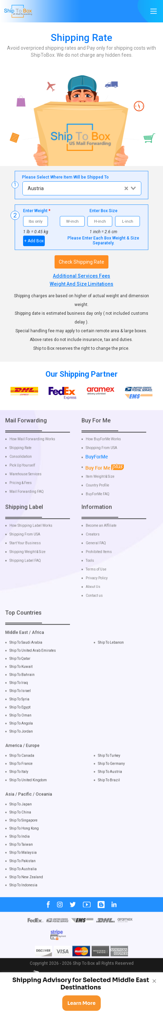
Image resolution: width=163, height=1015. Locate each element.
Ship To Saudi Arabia (25, 656)
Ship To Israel (20, 704)
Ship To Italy (18, 785)
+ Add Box (34, 240)
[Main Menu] (153, 11)
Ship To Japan (20, 817)
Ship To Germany (111, 777)
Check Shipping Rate (81, 262)
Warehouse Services (25, 487)
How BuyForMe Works (103, 452)
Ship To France (21, 777)
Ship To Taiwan (21, 858)
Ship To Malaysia (23, 866)
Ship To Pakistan (22, 874)
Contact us (94, 609)
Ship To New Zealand (26, 890)
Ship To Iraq (18, 696)
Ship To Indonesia (23, 899)
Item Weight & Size (100, 490)
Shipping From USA (24, 547)
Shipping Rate (20, 461)
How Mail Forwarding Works (32, 452)
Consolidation (20, 470)
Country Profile (97, 498)
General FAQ (96, 556)
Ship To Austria (110, 785)
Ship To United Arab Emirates (32, 664)
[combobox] (81, 188)
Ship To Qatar (19, 672)
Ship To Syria (19, 712)
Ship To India (19, 850)
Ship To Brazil (109, 793)
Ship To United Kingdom (28, 793)
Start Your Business (25, 556)
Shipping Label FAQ (25, 574)
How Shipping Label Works (30, 539)
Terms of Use (96, 582)
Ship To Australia (23, 882)
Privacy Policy (97, 591)
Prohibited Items (99, 565)
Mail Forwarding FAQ (26, 505)
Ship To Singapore (23, 834)
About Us (93, 600)
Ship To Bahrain (22, 688)
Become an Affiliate (101, 539)
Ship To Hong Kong (24, 842)
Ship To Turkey (109, 769)
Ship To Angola (21, 737)
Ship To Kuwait (21, 680)
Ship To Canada (21, 769)
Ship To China (20, 826)
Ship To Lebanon (111, 656)
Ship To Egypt (19, 720)
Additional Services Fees (81, 276)
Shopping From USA (101, 461)
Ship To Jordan (21, 745)
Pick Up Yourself (22, 479)
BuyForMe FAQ (97, 507)
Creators (93, 547)
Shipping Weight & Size (27, 565)
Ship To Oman (20, 729)
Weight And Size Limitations (81, 284)
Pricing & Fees (20, 496)
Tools (90, 574)
